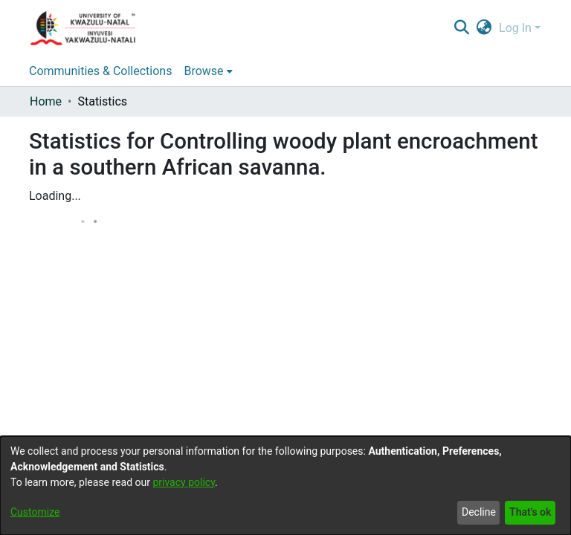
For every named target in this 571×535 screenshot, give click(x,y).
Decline (479, 512)
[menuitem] (484, 28)
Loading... (55, 196)
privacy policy (183, 482)
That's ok (530, 512)
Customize (34, 512)
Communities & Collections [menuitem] (100, 71)
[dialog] (285, 485)
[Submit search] (461, 28)
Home (46, 101)
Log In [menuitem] (515, 28)
